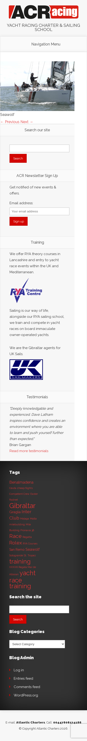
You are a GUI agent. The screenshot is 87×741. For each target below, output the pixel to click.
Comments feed (27, 687)
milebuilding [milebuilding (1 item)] (17, 524)
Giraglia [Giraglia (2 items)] (15, 512)
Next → (26, 122)
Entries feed (23, 678)
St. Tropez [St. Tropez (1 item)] (30, 555)
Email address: (21, 203)
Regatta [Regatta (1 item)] (27, 537)
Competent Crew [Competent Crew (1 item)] (19, 493)
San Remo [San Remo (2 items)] (17, 549)
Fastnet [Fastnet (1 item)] (13, 499)
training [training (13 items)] (20, 561)
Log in (19, 670)
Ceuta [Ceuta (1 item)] (12, 488)
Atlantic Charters (30, 722)
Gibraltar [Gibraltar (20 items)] (22, 506)
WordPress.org (26, 695)
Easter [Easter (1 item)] (34, 493)
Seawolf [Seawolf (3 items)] (33, 549)
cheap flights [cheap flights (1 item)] (25, 488)
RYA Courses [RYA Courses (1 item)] (30, 543)
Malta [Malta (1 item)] (33, 518)
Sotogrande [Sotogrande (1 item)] (16, 555)
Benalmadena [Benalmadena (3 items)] (21, 482)
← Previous (9, 122)
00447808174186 (67, 722)
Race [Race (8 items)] (15, 536)
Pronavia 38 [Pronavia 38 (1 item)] (27, 530)
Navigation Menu (45, 44)
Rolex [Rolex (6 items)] (15, 543)
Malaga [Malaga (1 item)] (24, 518)
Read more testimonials (29, 451)
